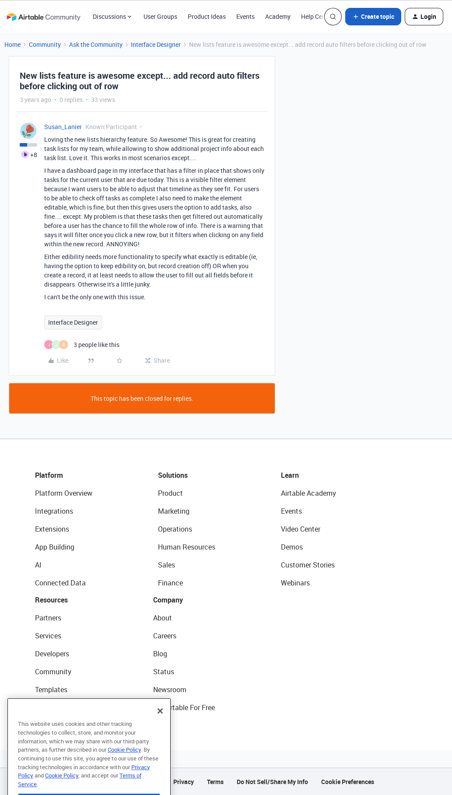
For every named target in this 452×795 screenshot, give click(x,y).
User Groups (160, 16)
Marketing (173, 511)
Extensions (52, 529)
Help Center (317, 16)
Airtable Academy (308, 493)
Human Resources (186, 547)
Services (48, 636)
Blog (160, 653)
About (162, 618)
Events (245, 16)
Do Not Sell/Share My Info (272, 781)
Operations (175, 529)
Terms (215, 781)
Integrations (54, 511)
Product (170, 493)
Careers (164, 636)
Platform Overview (63, 493)
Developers (52, 653)
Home (12, 44)
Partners (48, 618)
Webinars (295, 583)
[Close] (160, 726)
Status (163, 671)
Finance (170, 583)
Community (45, 44)
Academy (278, 16)
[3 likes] (81, 344)
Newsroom (169, 689)
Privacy (183, 781)
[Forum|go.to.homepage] (43, 16)
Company (168, 600)
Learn (290, 475)
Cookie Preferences (347, 781)
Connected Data (60, 583)
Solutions (173, 475)
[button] (373, 16)
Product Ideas (207, 16)
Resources (51, 600)
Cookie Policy (124, 765)
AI (38, 565)
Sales (166, 565)
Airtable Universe (61, 707)
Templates (51, 689)
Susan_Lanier (63, 127)
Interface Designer (156, 44)
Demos (292, 547)
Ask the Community (96, 44)
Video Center (300, 529)
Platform (49, 475)
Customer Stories (308, 565)
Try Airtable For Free (184, 707)
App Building (54, 547)
